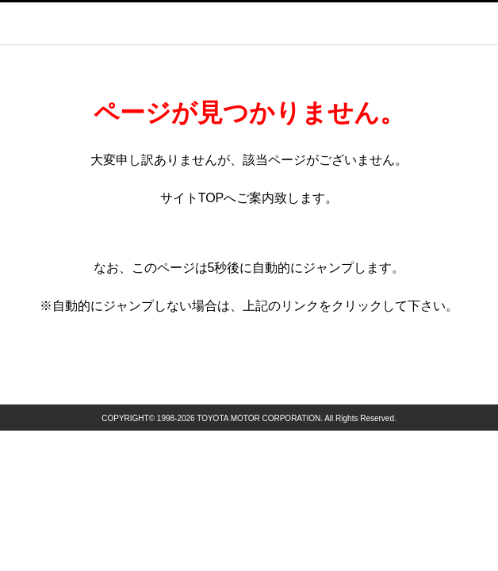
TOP (211, 198)
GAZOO (267, 23)
